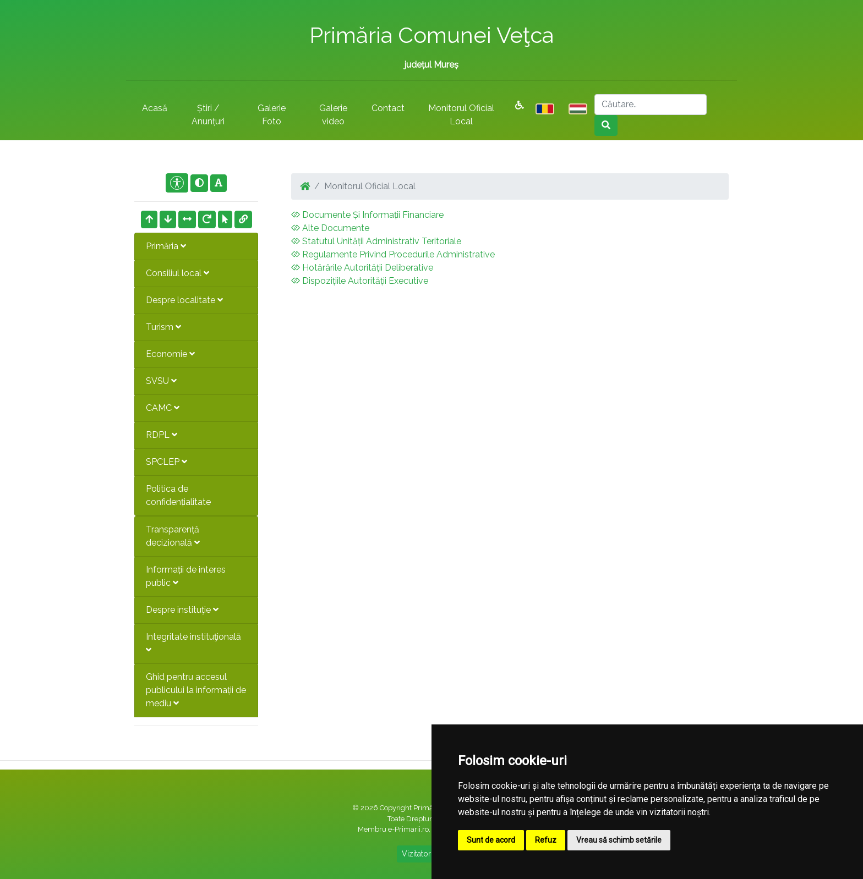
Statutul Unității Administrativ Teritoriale (376, 241)
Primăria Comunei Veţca (431, 35)
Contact (388, 108)
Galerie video (333, 115)
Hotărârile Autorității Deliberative (362, 267)
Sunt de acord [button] (491, 840)
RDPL (161, 435)
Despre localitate (184, 300)
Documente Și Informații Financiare (367, 215)
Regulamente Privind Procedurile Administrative (393, 254)
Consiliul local (177, 273)
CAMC (162, 408)
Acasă (154, 108)
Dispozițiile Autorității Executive (359, 281)
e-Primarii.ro (408, 829)
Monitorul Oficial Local (461, 115)
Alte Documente (330, 228)
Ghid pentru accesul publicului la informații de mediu (196, 690)
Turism (163, 327)
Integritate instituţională (193, 642)
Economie (170, 354)
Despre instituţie (182, 610)
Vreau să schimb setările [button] (619, 840)
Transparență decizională (173, 536)
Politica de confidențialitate (178, 495)
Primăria (166, 246)
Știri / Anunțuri (208, 115)
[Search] (650, 104)
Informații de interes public (186, 576)
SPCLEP (166, 462)
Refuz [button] (545, 840)
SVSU (161, 381)
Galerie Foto (272, 115)
